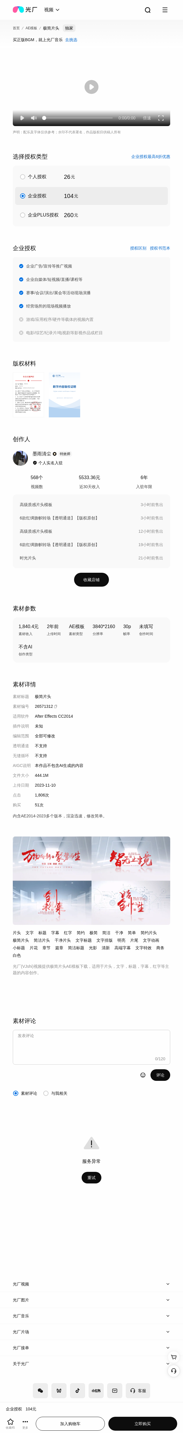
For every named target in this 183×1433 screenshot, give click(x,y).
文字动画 (151, 940)
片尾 (134, 940)
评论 (160, 1075)
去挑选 (71, 39)
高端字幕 (122, 947)
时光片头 (28, 558)
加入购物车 (70, 1423)
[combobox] (52, 9)
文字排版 (104, 940)
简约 (81, 932)
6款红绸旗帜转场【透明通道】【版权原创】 (59, 518)
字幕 (55, 932)
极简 (93, 932)
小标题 (19, 947)
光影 (93, 947)
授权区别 (138, 248)
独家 (69, 28)
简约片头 (149, 932)
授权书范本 (160, 248)
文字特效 (143, 947)
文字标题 (84, 940)
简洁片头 (42, 940)
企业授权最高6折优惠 (150, 156)
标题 (42, 932)
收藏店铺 (91, 579)
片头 (17, 932)
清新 (106, 947)
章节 (46, 947)
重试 (91, 1177)
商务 (160, 947)
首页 (16, 28)
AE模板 (31, 28)
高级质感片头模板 (36, 504)
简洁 (106, 932)
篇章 (59, 947)
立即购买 (142, 1423)
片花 (34, 947)
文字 (30, 932)
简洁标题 (76, 947)
